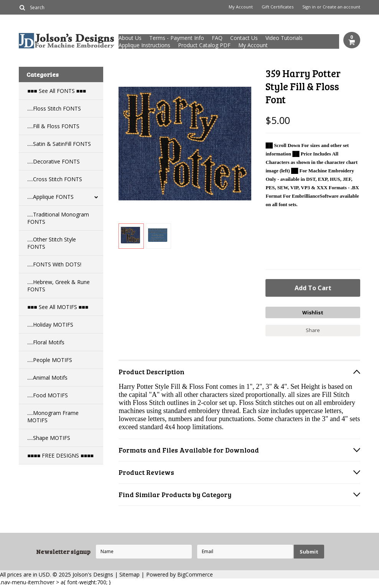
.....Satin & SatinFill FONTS (59, 143)
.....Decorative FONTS (53, 161)
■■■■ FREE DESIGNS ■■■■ (60, 455)
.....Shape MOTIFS (48, 437)
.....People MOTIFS (49, 360)
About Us (130, 37)
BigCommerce (195, 573)
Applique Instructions (144, 45)
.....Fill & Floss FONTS (53, 126)
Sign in (309, 7)
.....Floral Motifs (45, 342)
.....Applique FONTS (50, 196)
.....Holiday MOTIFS (50, 324)
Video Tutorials (284, 37)
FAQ (217, 37)
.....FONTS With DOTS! (54, 264)
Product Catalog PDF (204, 45)
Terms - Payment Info (176, 37)
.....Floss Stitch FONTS (54, 108)
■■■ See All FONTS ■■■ (56, 90)
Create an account (341, 7)
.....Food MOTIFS (47, 395)
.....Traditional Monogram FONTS (58, 218)
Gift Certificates (277, 7)
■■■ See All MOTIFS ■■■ (57, 307)
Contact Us (244, 37)
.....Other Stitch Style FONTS (51, 243)
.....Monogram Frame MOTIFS (53, 416)
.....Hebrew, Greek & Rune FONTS (58, 285)
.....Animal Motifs (47, 377)
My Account (241, 7)
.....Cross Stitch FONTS (54, 179)
